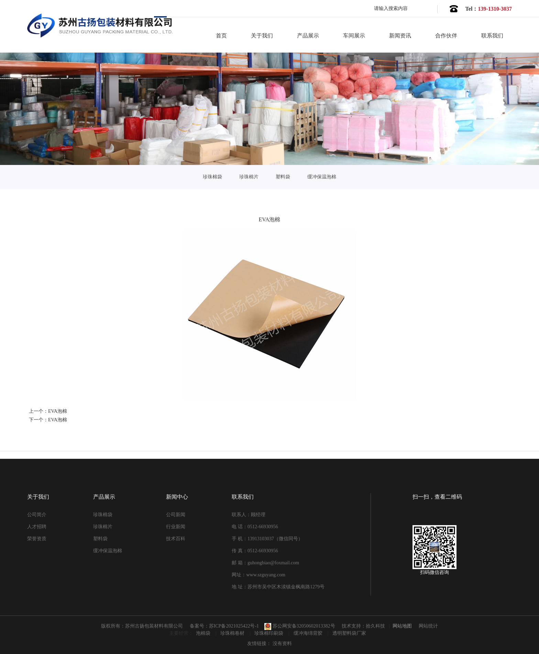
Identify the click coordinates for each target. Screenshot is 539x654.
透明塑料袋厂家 (349, 633)
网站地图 (402, 626)
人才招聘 (36, 526)
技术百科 (175, 538)
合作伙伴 (446, 35)
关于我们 (262, 35)
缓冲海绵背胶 (309, 633)
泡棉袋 (204, 633)
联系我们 (492, 35)
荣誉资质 (36, 538)
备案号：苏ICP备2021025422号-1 (224, 626)
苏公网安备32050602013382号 (299, 626)
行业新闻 (175, 526)
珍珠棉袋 (212, 176)
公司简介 (36, 514)
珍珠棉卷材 (233, 633)
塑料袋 (283, 176)
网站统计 (428, 626)
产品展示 (308, 35)
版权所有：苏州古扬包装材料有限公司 (142, 626)
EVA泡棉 (57, 411)
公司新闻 (175, 514)
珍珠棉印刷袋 (269, 633)
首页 (221, 35)
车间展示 (354, 35)
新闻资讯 (400, 35)
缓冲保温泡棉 (321, 176)
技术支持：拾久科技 (363, 626)
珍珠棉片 (248, 176)
